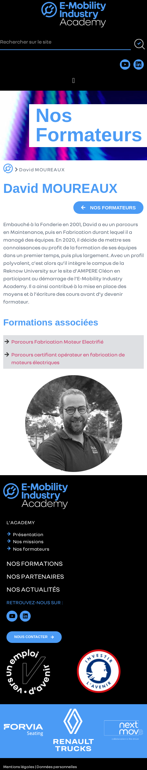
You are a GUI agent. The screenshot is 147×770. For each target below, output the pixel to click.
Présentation (28, 534)
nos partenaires (35, 576)
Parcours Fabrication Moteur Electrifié (57, 341)
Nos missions (28, 541)
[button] (73, 80)
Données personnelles (57, 766)
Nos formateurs (31, 549)
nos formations (34, 563)
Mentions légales (18, 766)
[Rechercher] (139, 42)
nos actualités (33, 589)
